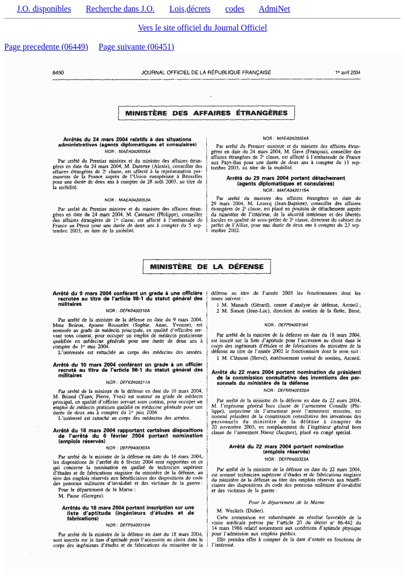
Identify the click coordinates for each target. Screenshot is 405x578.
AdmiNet (275, 8)
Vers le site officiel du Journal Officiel (202, 27)
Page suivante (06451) (136, 46)
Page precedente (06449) (46, 46)
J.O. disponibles (44, 8)
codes (234, 8)
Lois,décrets (189, 8)
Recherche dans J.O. (120, 8)
